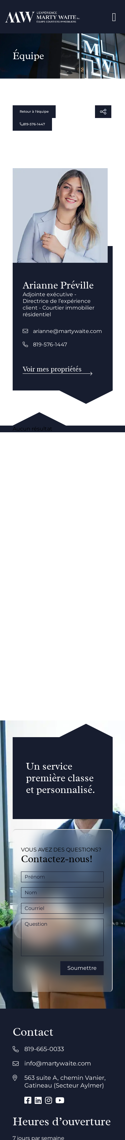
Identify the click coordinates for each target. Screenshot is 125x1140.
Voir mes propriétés (52, 369)
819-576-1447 (32, 124)
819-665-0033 (44, 1049)
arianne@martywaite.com (62, 331)
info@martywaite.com (57, 1063)
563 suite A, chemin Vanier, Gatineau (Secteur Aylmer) (65, 1081)
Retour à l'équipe (34, 111)
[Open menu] (114, 17)
